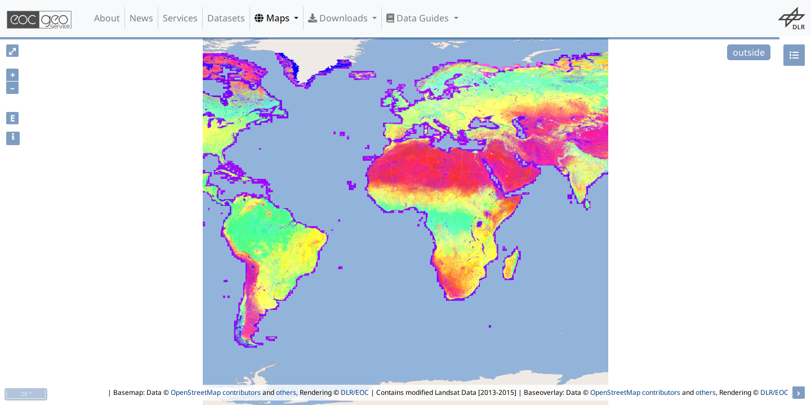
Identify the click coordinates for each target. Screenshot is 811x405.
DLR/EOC (355, 392)
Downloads (339, 18)
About (107, 18)
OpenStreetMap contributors (216, 392)
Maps (273, 18)
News (141, 18)
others (286, 392)
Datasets (226, 18)
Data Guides (418, 18)
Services (180, 18)
